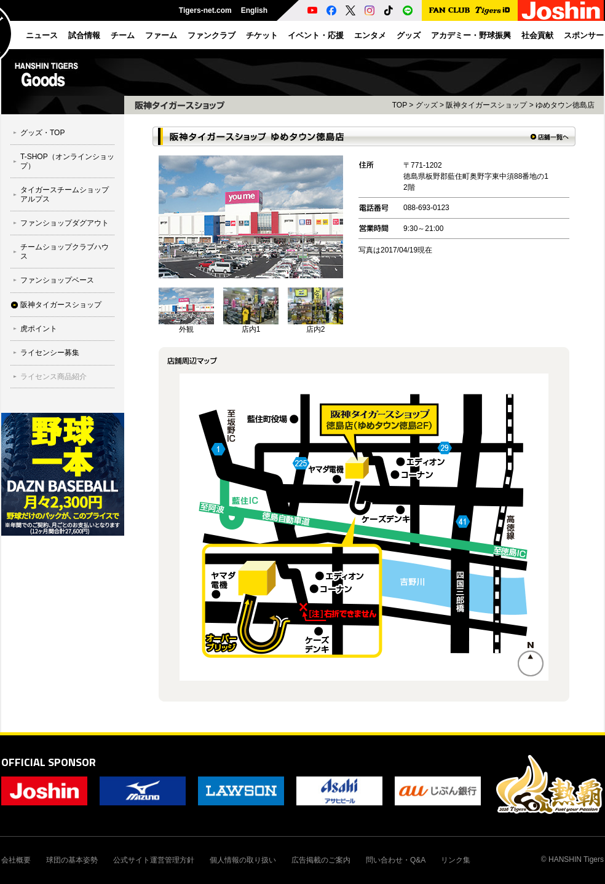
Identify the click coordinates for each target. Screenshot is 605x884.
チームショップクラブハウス (64, 251)
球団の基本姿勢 (72, 860)
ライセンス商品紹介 (53, 376)
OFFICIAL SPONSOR (48, 762)
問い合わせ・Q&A (395, 860)
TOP (399, 105)
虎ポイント (38, 328)
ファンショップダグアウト (64, 223)
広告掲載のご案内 (320, 860)
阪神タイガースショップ (60, 304)
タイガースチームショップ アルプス (64, 194)
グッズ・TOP (42, 132)
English (254, 10)
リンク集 (455, 860)
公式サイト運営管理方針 (153, 860)
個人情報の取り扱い (243, 860)
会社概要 (16, 860)
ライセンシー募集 (49, 352)
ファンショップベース (57, 280)
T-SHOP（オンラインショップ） (67, 161)
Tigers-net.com (205, 10)
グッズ (427, 105)
